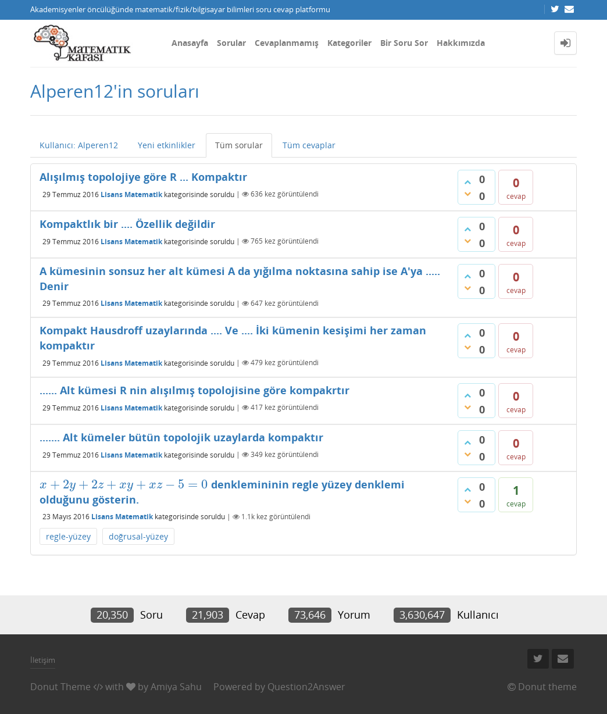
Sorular (231, 42)
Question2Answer (306, 686)
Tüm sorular (239, 145)
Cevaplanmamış (287, 42)
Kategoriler (349, 42)
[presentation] (124, 484)
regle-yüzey (68, 536)
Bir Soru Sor (404, 42)
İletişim (42, 660)
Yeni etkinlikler (166, 145)
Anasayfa (190, 42)
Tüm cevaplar (309, 145)
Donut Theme (60, 686)
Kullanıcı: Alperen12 (79, 145)
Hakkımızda (461, 42)
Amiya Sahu (176, 686)
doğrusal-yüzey (138, 536)
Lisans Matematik (131, 194)
